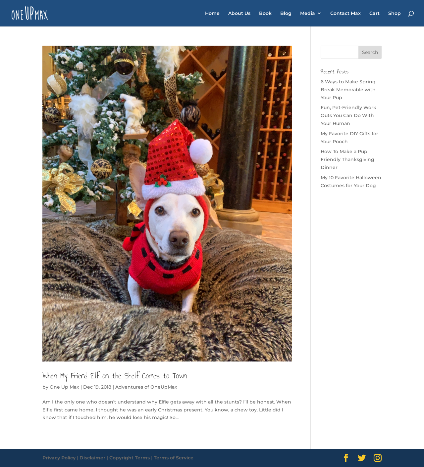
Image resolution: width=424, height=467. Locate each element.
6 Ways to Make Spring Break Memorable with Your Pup (348, 90)
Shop (394, 13)
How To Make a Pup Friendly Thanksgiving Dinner (347, 159)
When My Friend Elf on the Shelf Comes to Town (114, 375)
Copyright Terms (129, 458)
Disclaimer (92, 458)
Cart (374, 13)
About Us (239, 13)
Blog (286, 13)
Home (212, 13)
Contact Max (345, 13)
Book (265, 13)
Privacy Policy (59, 458)
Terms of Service (173, 458)
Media (307, 13)
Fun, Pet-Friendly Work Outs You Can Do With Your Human (348, 115)
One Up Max (64, 387)
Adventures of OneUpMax (146, 387)
